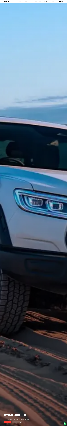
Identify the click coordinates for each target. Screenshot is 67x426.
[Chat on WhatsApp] (65, 423)
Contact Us (40, 1)
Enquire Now (7, 422)
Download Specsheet (17, 422)
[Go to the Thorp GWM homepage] (6, 1)
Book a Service (31, 1)
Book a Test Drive (51, 1)
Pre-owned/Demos (21, 1)
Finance (36, 1)
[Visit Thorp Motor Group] (61, 1)
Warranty (45, 1)
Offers (26, 1)
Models (15, 1)
